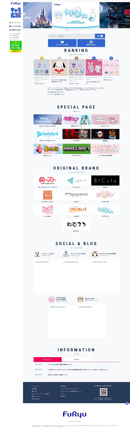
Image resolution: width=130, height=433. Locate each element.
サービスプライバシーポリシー (70, 389)
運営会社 (63, 396)
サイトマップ (15, 39)
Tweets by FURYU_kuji (42, 262)
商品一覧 (34, 391)
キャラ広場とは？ (16, 33)
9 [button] (83, 29)
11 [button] (88, 29)
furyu (16, 3)
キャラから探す (16, 26)
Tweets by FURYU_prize (71, 262)
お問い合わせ (15, 35)
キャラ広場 (15, 12)
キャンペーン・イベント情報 (40, 394)
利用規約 (63, 386)
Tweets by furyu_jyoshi (100, 262)
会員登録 (34, 389)
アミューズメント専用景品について (71, 391)
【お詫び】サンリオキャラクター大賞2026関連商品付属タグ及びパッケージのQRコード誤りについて (78, 369)
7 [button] (78, 29)
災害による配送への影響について (58, 375)
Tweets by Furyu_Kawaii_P (58, 307)
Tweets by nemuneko (85, 307)
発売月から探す (16, 30)
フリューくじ (16, 22)
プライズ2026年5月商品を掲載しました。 (60, 364)
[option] (76, 15)
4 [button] (71, 29)
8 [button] (81, 29)
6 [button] (76, 29)
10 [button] (85, 29)
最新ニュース (36, 396)
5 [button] (74, 29)
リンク (63, 394)
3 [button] (69, 29)
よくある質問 (15, 37)
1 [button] (64, 29)
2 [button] (67, 29)
